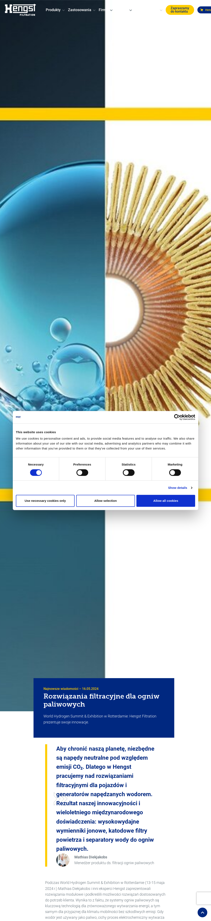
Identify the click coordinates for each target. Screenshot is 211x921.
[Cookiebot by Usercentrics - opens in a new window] (177, 417)
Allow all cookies (165, 500)
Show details (177, 487)
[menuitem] (53, 9)
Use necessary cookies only (45, 500)
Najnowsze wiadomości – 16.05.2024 (70, 689)
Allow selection (105, 500)
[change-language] (157, 9)
